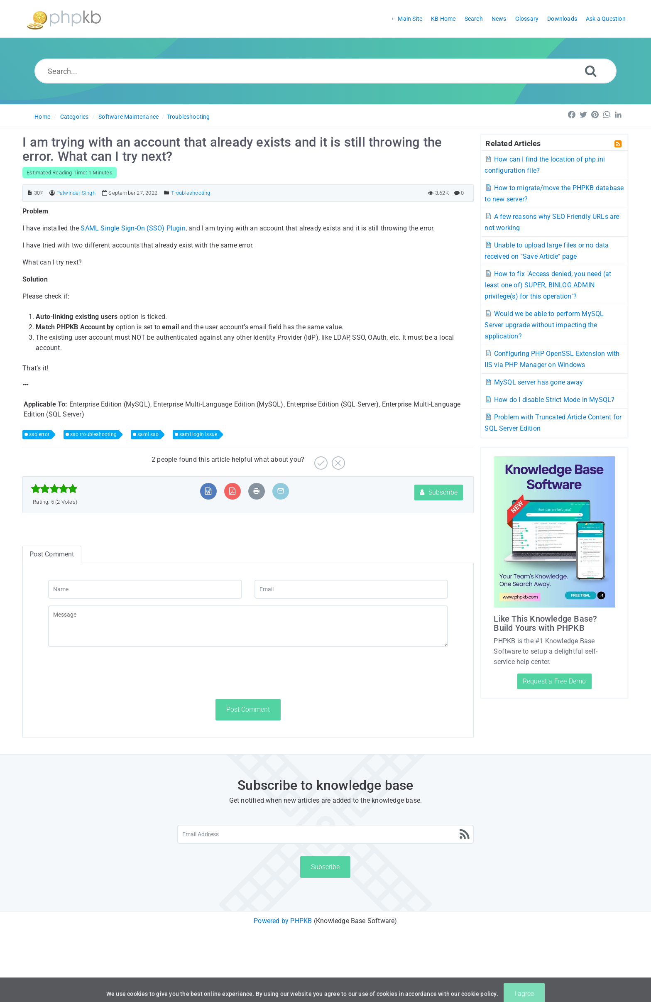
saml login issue (198, 434)
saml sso (148, 434)
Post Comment (248, 709)
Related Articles (513, 143)
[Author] (52, 193)
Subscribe (439, 492)
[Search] (590, 71)
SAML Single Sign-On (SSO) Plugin (133, 228)
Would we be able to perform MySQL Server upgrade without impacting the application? (544, 325)
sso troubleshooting (93, 434)
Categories (74, 116)
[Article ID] (29, 193)
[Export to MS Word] (208, 491)
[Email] (351, 589)
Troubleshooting (188, 116)
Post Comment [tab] (51, 554)
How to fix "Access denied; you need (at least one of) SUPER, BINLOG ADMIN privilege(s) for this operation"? (548, 285)
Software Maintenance (128, 116)
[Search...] (325, 71)
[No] (337, 460)
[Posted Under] (166, 193)
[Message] (248, 626)
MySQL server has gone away (534, 382)
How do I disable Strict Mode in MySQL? (549, 400)
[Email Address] (325, 834)
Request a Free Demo (554, 681)
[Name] (145, 589)
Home (42, 116)
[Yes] (320, 460)
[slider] (54, 489)
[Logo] (63, 18)
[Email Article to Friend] (280, 491)
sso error (39, 434)
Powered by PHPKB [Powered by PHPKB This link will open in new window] (283, 921)
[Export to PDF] (232, 491)
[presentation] (111, 673)
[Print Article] (256, 491)
